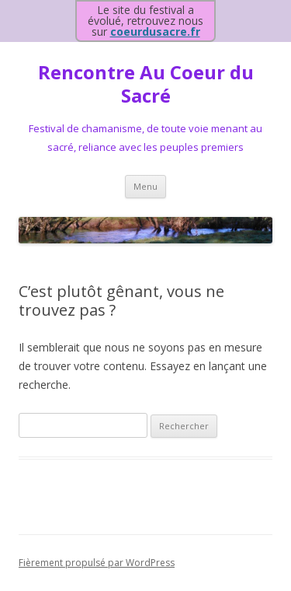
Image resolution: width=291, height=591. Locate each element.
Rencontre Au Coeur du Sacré (146, 85)
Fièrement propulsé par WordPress (97, 562)
